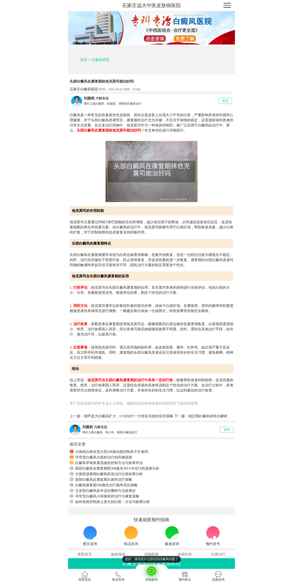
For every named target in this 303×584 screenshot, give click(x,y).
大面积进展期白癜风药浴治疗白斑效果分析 (106, 474)
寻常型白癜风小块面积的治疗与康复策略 (104, 496)
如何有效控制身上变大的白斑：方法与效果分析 (110, 502)
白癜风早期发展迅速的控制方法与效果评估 (106, 463)
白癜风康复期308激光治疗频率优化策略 (103, 485)
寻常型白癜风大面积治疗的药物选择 (101, 457)
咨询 (225, 101)
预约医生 (185, 576)
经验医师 (151, 554)
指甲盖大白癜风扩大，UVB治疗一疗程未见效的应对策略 (128, 416)
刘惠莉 (89, 98)
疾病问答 (185, 554)
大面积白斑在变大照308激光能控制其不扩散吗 (109, 452)
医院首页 (85, 554)
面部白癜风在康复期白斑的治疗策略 (101, 479)
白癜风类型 (100, 60)
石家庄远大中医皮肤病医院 (151, 5)
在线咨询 (151, 572)
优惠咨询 (218, 576)
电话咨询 (118, 576)
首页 (83, 60)
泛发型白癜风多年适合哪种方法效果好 (103, 491)
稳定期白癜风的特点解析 (208, 416)
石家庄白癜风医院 (84, 89)
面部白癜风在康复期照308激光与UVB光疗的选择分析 (114, 468)
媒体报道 (118, 554)
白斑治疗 (218, 554)
